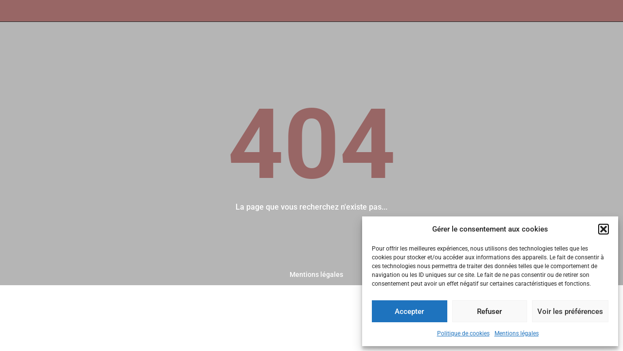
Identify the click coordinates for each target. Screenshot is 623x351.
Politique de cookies (463, 333)
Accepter (409, 311)
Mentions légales (517, 333)
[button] (603, 229)
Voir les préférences (570, 311)
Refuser (489, 311)
